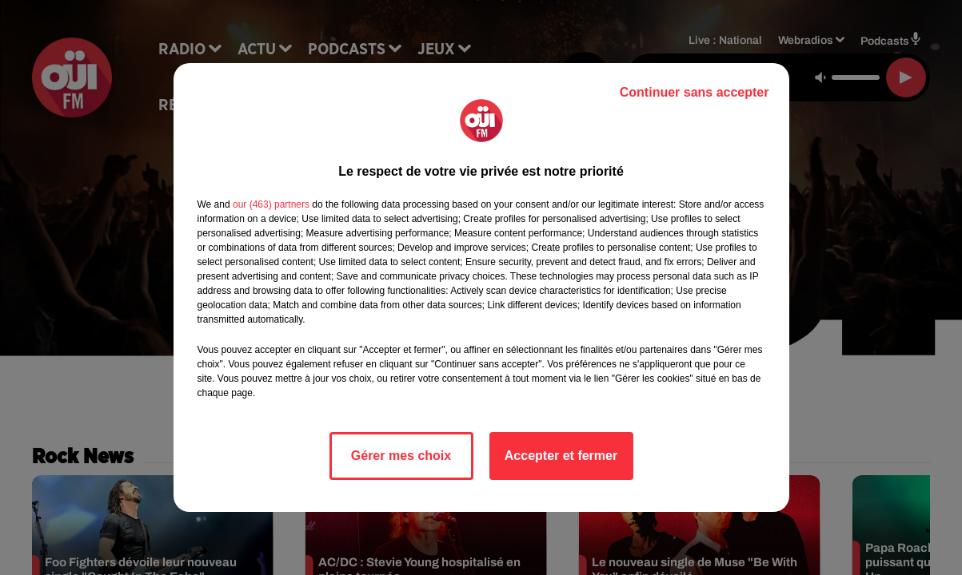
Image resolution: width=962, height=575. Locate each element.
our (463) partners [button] (271, 204)
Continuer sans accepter (694, 92)
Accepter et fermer (561, 455)
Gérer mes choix (401, 455)
